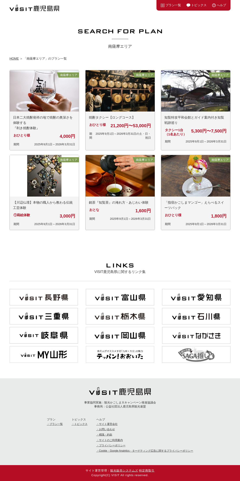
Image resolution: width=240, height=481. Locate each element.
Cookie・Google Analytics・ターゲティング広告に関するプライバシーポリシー (146, 450)
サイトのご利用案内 (111, 440)
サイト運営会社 (108, 424)
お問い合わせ (107, 429)
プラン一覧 (173, 5)
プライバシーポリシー (112, 445)
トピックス (199, 5)
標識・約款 (105, 434)
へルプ (221, 5)
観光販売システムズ (124, 470)
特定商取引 (146, 470)
